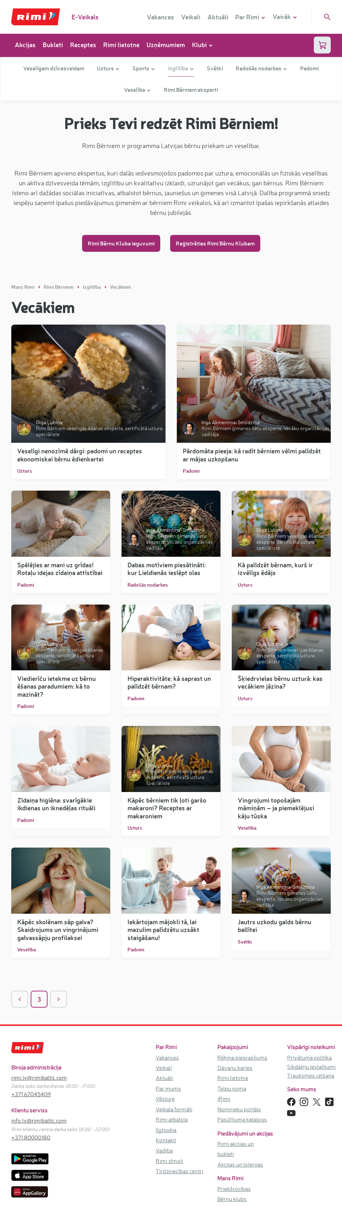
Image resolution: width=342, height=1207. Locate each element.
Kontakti (166, 1140)
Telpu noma (231, 1088)
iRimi (223, 1098)
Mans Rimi (23, 286)
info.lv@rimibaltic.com (39, 1120)
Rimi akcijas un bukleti (235, 1148)
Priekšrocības (234, 1188)
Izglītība (92, 286)
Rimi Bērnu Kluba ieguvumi (121, 243)
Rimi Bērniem (59, 286)
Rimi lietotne (121, 44)
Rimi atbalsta (172, 1119)
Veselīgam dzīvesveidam (53, 68)
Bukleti (53, 44)
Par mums (168, 1088)
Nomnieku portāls (239, 1109)
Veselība (247, 827)
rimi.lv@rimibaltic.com (39, 1077)
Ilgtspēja (166, 1129)
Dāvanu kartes (235, 1067)
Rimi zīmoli (169, 1160)
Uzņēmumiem (166, 44)
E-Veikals (85, 17)
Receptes (83, 44)
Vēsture (165, 1098)
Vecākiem (120, 286)
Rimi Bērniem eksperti (191, 89)
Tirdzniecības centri (179, 1171)
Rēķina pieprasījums (242, 1057)
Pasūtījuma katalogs (242, 1119)
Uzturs (24, 470)
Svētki (215, 68)
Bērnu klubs (232, 1198)
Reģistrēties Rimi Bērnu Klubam (215, 243)
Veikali (190, 17)
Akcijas (25, 44)
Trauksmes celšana (310, 1075)
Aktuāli (217, 17)
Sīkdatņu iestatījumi (311, 1066)
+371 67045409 (31, 1094)
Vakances (160, 17)
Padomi (309, 68)
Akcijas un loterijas (240, 1164)
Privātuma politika (309, 1057)
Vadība (164, 1150)
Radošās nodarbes (148, 584)
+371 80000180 (30, 1137)
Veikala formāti (174, 1109)
